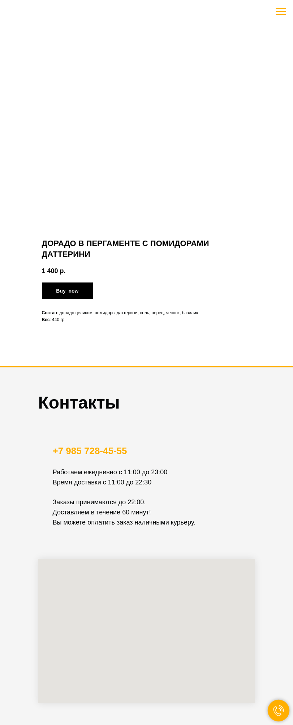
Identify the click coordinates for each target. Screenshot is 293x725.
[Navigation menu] (281, 11)
